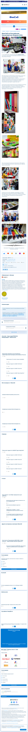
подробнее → (5, 299)
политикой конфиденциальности (12, 721)
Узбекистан (4, 566)
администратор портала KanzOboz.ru (14, 705)
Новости (4, 24)
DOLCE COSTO (5, 298)
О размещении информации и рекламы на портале (10, 723)
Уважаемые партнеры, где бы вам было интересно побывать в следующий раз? (12, 559)
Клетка (4, 677)
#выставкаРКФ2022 (14, 262)
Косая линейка (5, 679)
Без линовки (5, 675)
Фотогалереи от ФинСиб (8, 382)
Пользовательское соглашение (18, 719)
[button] (3, 233)
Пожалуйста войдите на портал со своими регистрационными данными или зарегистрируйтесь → (13, 314)
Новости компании (13, 31)
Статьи (3, 478)
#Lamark (19, 262)
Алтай (4, 561)
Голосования (4, 555)
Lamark (3, 279)
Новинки (4, 434)
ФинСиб (18, 31)
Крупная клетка (5, 680)
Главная (3, 31)
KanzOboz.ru (6, 710)
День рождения (5, 688)
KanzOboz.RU (4, 696)
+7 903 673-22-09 (14, 704)
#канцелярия (8, 262)
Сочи (3, 564)
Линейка (4, 682)
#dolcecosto (22, 262)
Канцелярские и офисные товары (15, 700)
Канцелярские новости (10, 260)
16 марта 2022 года (11, 259)
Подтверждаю (23, 729)
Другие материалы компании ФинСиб (12, 524)
